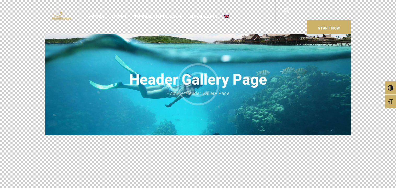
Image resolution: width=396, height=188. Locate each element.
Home (173, 93)
